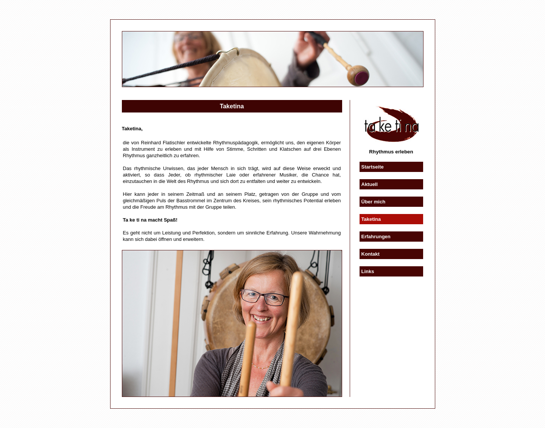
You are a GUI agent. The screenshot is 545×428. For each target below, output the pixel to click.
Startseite (372, 167)
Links (367, 271)
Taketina (371, 219)
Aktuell (369, 184)
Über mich (373, 202)
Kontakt (370, 254)
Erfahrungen (376, 236)
